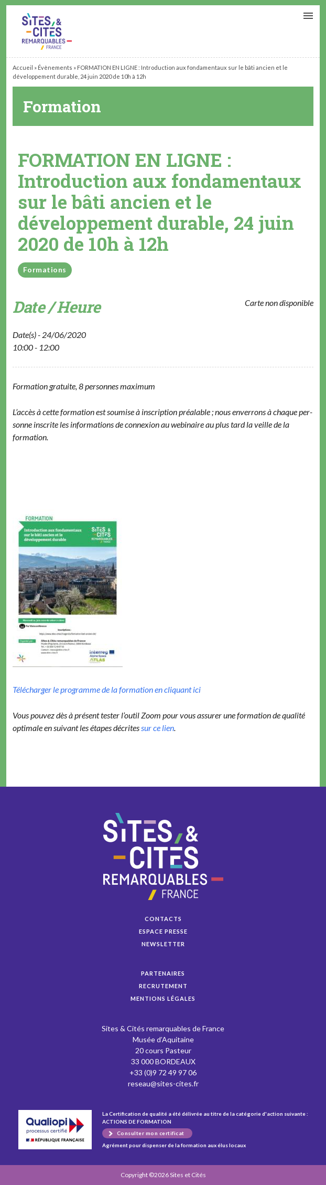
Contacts (163, 918)
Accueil (23, 67)
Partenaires (163, 973)
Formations (45, 269)
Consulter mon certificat (150, 1133)
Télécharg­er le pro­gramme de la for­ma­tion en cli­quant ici (107, 689)
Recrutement (163, 985)
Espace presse (163, 931)
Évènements (55, 67)
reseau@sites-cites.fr (163, 1083)
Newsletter (163, 943)
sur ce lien (157, 728)
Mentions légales (163, 998)
